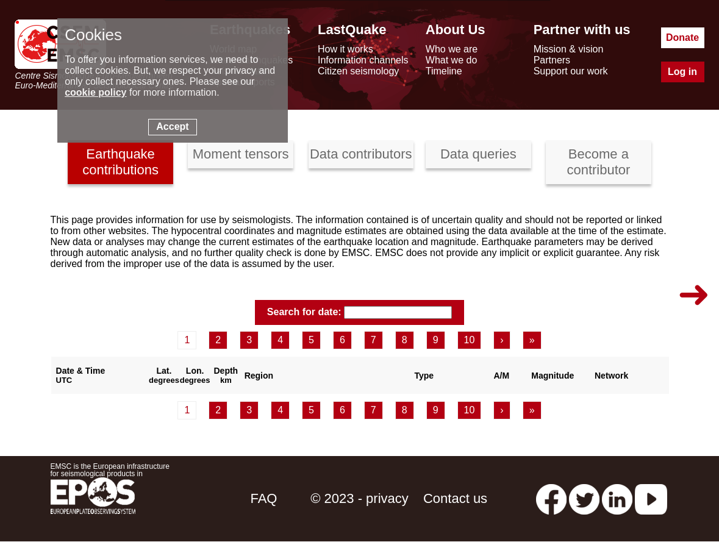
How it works (345, 49)
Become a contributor (598, 161)
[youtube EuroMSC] (651, 498)
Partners (552, 60)
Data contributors (361, 154)
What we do (451, 60)
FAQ (263, 498)
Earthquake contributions (120, 161)
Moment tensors (241, 154)
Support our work (571, 71)
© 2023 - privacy (359, 498)
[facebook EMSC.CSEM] (551, 498)
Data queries (478, 154)
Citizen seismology (358, 71)
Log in (682, 71)
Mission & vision (569, 49)
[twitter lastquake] (584, 498)
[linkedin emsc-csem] (617, 498)
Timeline (444, 71)
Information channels (363, 60)
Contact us (455, 498)
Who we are (452, 49)
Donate (682, 37)
